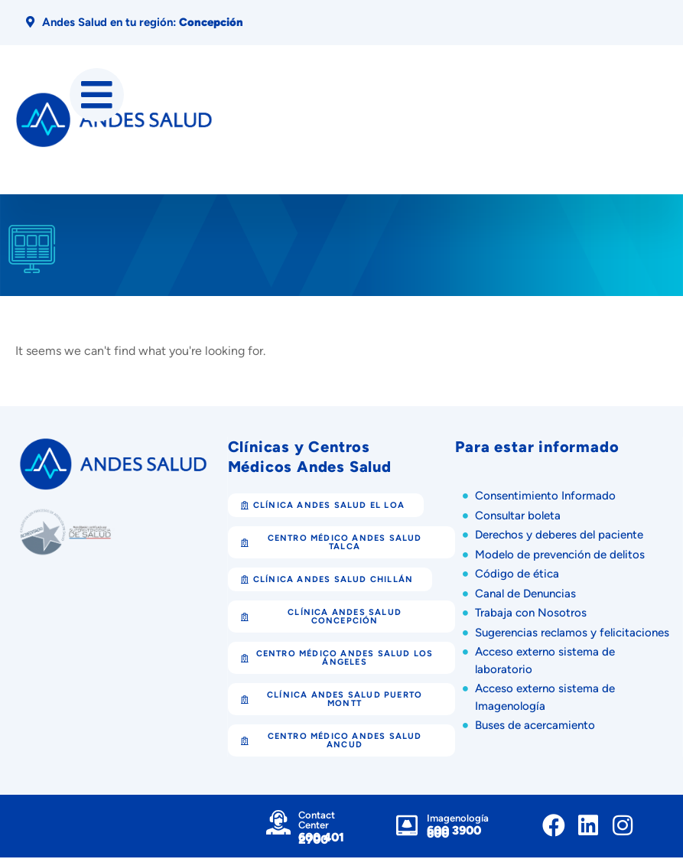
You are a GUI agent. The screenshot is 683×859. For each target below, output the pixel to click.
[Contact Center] (278, 824)
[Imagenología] (407, 827)
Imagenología (458, 820)
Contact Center (316, 821)
